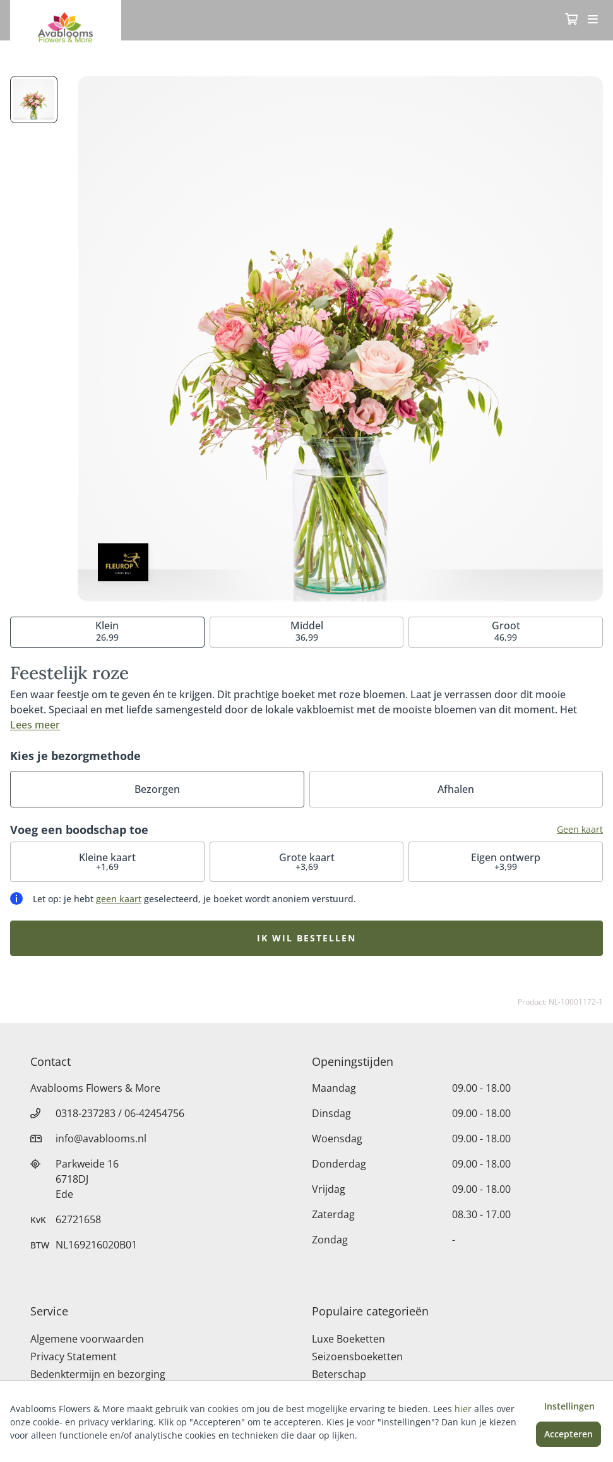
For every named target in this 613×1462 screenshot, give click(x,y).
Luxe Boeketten (348, 1339)
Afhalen (455, 789)
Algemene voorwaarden (87, 1339)
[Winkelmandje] (571, 20)
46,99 (506, 631)
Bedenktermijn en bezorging (97, 1374)
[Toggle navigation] (593, 20)
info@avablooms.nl (101, 1138)
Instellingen (569, 1406)
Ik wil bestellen (306, 938)
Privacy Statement (73, 1356)
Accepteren (568, 1434)
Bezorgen (157, 789)
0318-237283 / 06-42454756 (120, 1113)
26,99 (107, 631)
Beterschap (339, 1374)
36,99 (306, 631)
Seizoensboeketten (357, 1356)
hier (463, 1409)
